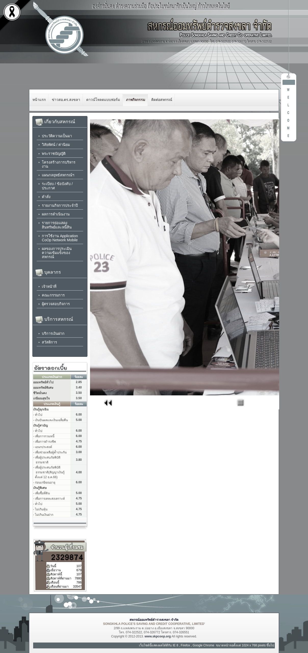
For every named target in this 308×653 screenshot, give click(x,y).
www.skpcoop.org (158, 636)
